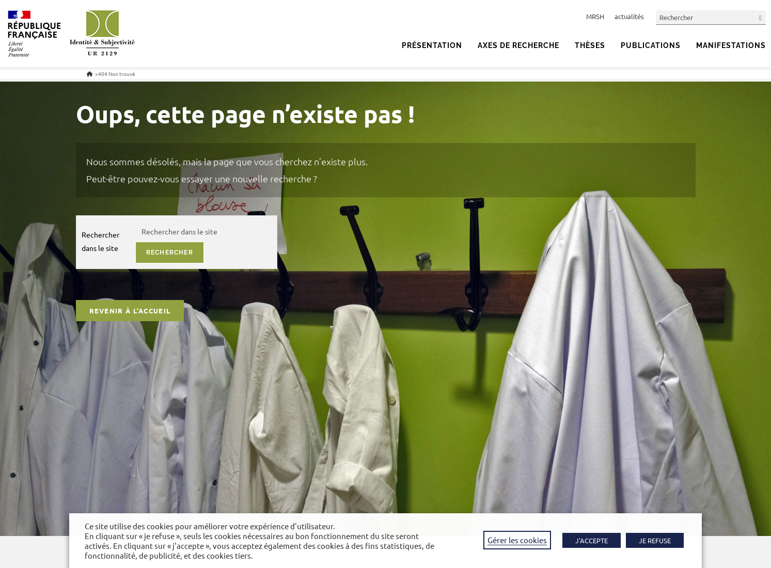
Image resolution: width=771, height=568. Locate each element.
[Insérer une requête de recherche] (711, 17)
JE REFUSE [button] (655, 540)
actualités (629, 16)
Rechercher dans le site (100, 241)
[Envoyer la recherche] (760, 17)
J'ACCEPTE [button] (591, 540)
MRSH (595, 16)
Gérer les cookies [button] (517, 540)
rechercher (169, 252)
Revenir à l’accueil (130, 310)
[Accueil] (89, 73)
